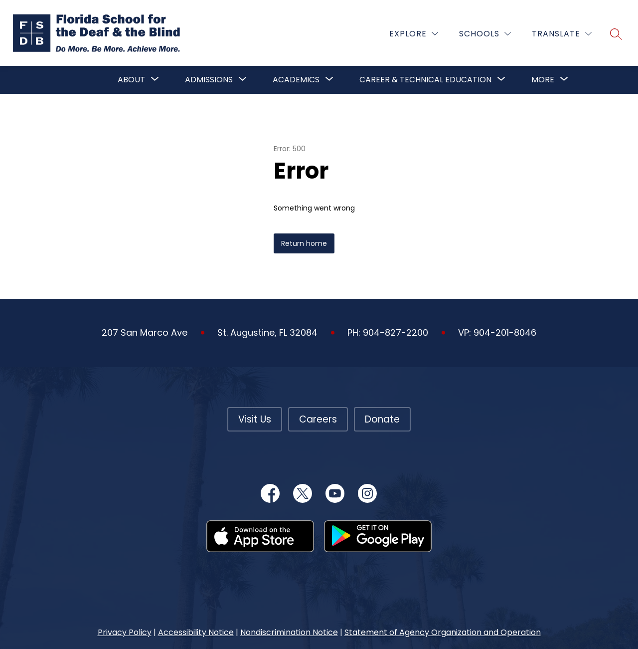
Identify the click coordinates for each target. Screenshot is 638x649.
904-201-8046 (505, 332)
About (131, 79)
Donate (382, 419)
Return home (304, 243)
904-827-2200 (395, 332)
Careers (318, 419)
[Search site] (616, 34)
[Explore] (414, 33)
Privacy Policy (125, 632)
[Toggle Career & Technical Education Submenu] (501, 79)
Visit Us (254, 419)
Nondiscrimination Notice (289, 632)
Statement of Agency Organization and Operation (442, 632)
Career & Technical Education (425, 79)
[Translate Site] (561, 33)
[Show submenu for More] (542, 80)
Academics (296, 79)
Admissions (209, 79)
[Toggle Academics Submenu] (329, 79)
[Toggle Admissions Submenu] (243, 79)
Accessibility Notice (196, 632)
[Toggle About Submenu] (155, 79)
